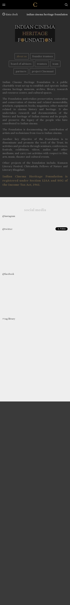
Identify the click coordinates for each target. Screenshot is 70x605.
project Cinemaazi (43, 71)
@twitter (7, 229)
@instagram (8, 216)
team (55, 64)
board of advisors (21, 64)
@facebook (8, 274)
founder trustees (42, 56)
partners (21, 71)
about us (22, 56)
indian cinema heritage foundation (47, 14)
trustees (42, 64)
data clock (10, 14)
